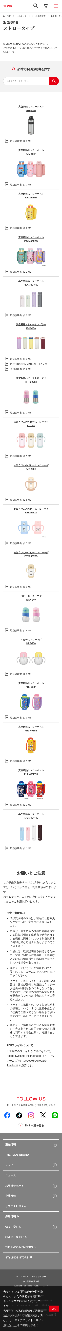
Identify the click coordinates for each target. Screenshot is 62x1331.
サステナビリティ (15, 1206)
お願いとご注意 (32, 48)
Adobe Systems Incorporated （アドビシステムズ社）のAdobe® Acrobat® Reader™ (31, 1060)
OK (54, 1308)
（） (19, 141)
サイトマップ (22, 1276)
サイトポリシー (39, 1276)
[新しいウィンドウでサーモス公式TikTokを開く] (19, 1115)
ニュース (10, 1175)
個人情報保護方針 (31, 1281)
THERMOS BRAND (17, 1154)
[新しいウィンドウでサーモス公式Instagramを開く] (31, 1115)
